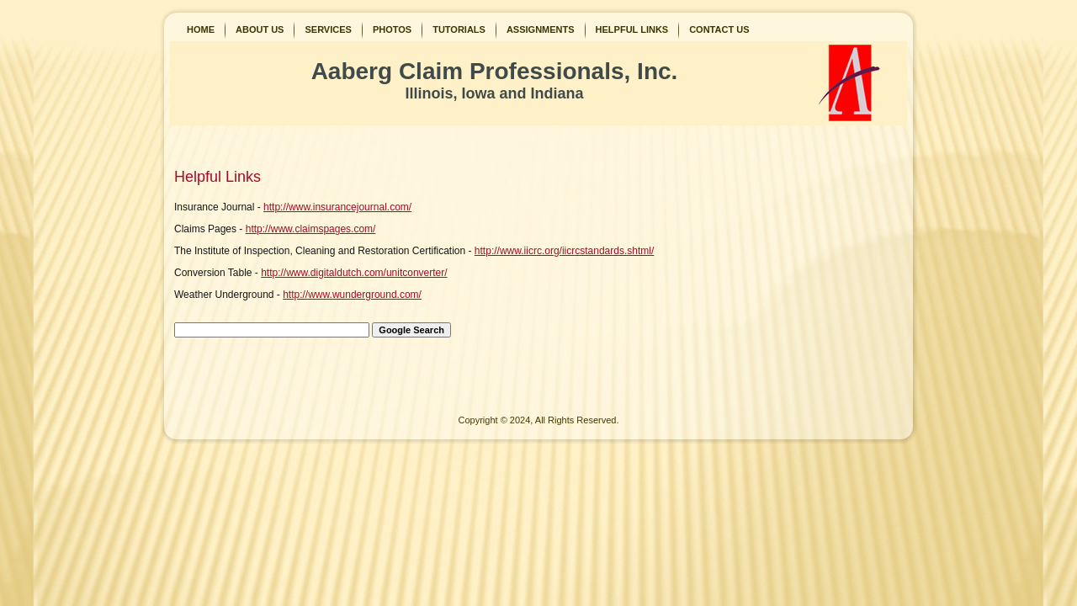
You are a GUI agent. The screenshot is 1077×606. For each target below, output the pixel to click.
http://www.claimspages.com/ (311, 229)
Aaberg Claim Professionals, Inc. (494, 71)
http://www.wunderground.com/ (352, 294)
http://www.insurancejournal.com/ (337, 207)
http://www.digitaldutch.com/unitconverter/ (354, 273)
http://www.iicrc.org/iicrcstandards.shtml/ (564, 251)
